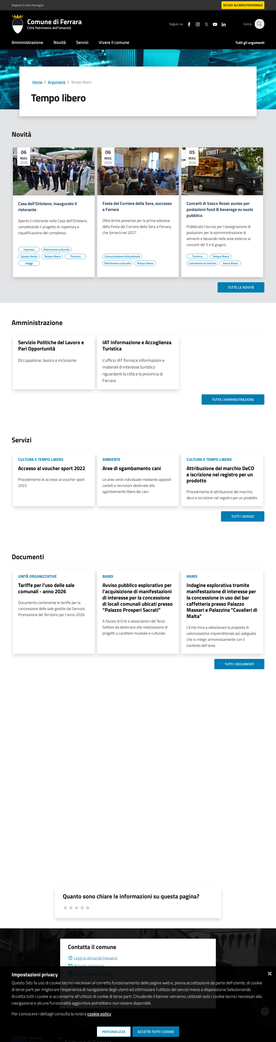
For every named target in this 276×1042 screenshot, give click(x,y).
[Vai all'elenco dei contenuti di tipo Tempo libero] (52, 256)
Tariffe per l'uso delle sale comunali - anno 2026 (46, 588)
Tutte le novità (241, 287)
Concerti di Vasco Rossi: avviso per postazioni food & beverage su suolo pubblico (220, 209)
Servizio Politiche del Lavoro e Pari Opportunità (51, 345)
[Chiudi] (269, 972)
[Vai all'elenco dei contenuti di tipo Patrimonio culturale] (56, 249)
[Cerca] (259, 24)
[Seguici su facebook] (186, 23)
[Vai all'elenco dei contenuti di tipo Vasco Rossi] (230, 263)
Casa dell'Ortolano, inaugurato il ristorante (47, 207)
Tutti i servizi (242, 516)
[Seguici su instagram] (195, 23)
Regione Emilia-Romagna (28, 5)
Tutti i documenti (239, 664)
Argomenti (56, 82)
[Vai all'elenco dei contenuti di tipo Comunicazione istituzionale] (122, 256)
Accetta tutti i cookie (156, 1031)
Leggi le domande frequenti (93, 958)
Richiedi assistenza (86, 966)
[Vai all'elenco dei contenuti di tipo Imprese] (29, 249)
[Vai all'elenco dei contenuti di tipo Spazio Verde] (29, 256)
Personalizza (113, 1031)
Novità (59, 42)
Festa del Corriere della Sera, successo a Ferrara (137, 206)
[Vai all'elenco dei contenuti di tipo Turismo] (75, 256)
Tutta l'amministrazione (233, 399)
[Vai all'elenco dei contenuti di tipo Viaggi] (29, 263)
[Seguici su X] (203, 23)
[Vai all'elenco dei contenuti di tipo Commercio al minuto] (202, 263)
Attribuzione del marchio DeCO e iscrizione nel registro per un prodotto (220, 474)
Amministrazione (27, 42)
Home (37, 82)
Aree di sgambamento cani (131, 468)
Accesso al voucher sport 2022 (51, 468)
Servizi (82, 42)
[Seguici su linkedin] (221, 23)
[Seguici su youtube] (212, 23)
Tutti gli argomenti (249, 42)
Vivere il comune (114, 42)
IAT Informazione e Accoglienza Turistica (136, 345)
